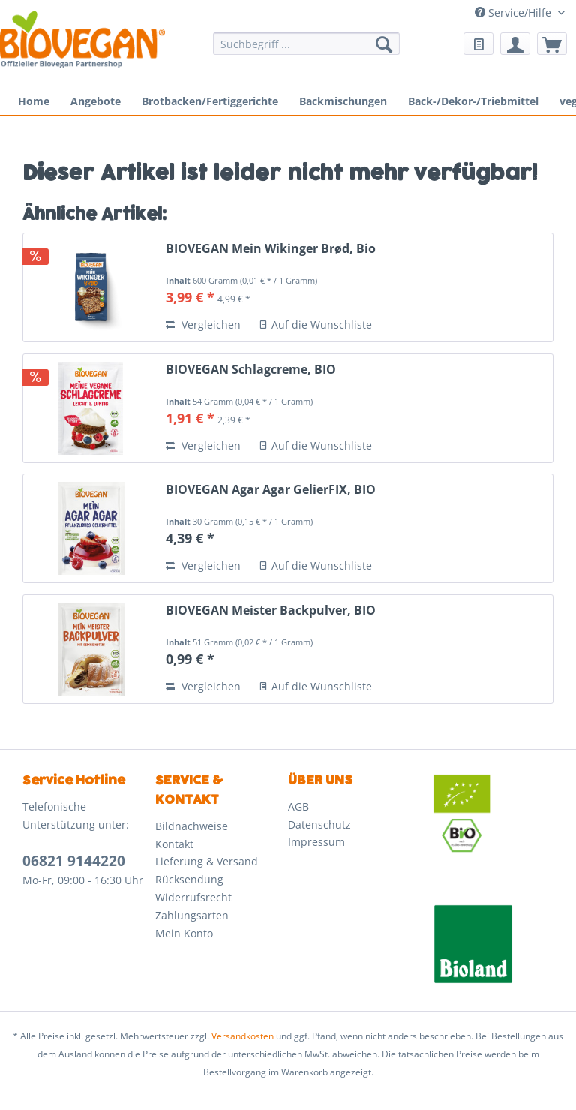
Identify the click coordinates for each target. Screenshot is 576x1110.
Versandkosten (243, 1036)
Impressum (316, 842)
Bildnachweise (191, 826)
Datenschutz (319, 824)
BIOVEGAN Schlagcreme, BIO (251, 370)
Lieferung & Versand (206, 861)
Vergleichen (203, 324)
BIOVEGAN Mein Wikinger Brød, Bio (271, 249)
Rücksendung (189, 879)
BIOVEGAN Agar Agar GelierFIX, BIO (271, 490)
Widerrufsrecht (193, 897)
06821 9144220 (73, 861)
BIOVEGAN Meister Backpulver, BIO (271, 610)
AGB (298, 806)
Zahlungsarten (192, 915)
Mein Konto (184, 933)
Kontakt (174, 844)
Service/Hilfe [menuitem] (514, 12)
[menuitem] (306, 50)
